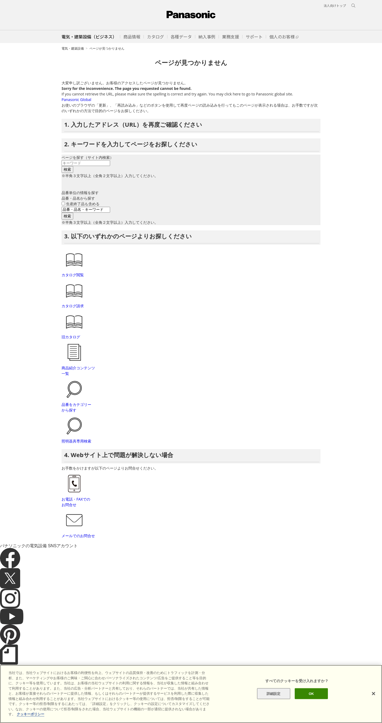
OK (311, 693)
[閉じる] (373, 693)
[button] (131, 36)
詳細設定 (274, 693)
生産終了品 (82, 203)
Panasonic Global (76, 99)
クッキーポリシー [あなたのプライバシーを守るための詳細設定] (30, 714)
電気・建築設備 (73, 48)
